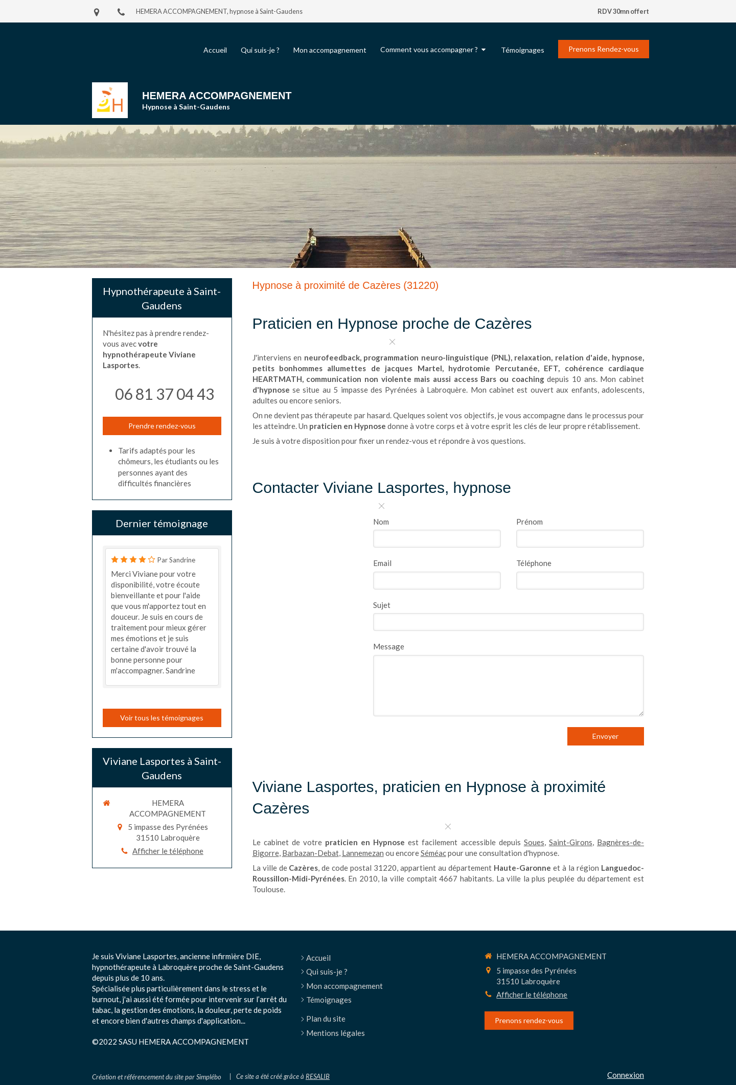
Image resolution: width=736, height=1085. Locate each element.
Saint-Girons (570, 842)
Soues (534, 842)
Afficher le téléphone (167, 850)
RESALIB (318, 1076)
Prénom (529, 521)
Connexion (625, 1074)
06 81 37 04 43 (164, 394)
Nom (381, 521)
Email (382, 563)
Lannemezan (363, 852)
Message (388, 646)
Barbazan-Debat (310, 852)
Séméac (433, 852)
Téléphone (533, 563)
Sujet (381, 604)
